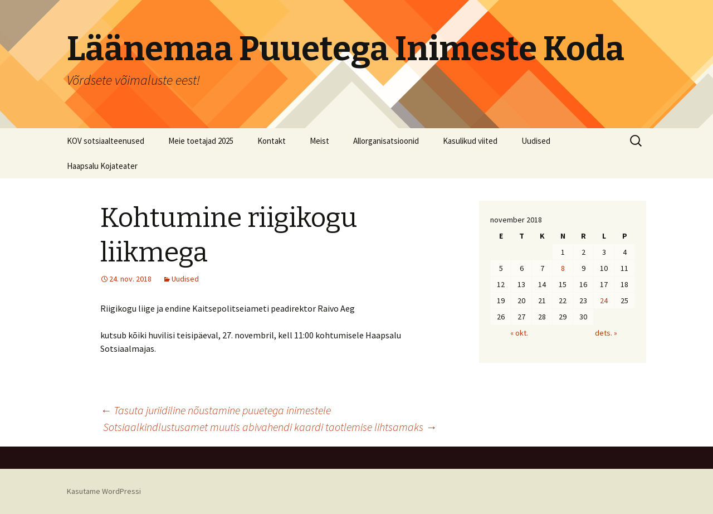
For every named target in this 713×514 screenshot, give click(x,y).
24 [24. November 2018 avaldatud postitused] (604, 300)
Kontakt (271, 140)
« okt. (519, 333)
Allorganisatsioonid (386, 140)
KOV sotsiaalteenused (105, 140)
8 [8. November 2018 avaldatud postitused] (563, 268)
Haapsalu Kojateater (102, 166)
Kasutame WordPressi (104, 491)
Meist (319, 140)
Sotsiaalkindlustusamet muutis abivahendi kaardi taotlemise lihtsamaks (270, 427)
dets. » (606, 333)
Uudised (535, 140)
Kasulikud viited (470, 140)
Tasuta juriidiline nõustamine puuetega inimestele (215, 410)
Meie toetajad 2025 (200, 140)
